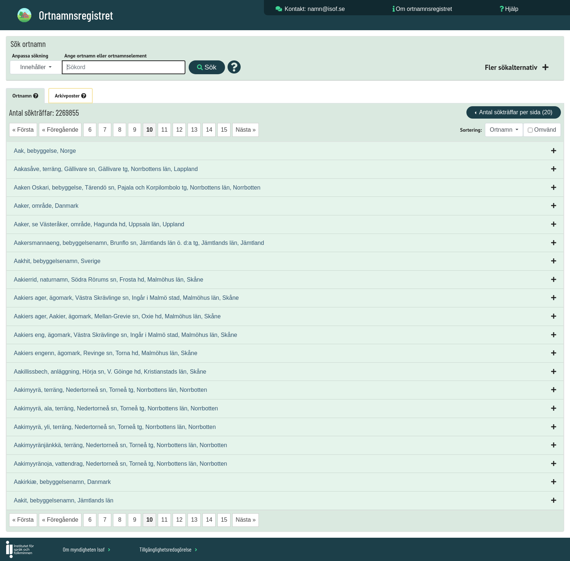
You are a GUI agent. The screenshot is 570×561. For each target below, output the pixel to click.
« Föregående (60, 130)
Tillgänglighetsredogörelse (168, 549)
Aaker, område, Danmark (46, 206)
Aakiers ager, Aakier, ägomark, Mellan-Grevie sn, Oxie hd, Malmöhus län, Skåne (117, 316)
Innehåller (34, 67)
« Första (23, 130)
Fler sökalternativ (512, 67)
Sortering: (471, 130)
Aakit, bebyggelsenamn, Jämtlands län (63, 500)
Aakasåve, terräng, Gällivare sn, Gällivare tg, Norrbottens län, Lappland (106, 169)
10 (149, 130)
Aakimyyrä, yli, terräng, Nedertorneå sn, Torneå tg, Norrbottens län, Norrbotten (115, 427)
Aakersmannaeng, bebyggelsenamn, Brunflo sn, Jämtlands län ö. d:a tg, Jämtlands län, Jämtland (139, 243)
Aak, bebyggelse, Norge (45, 151)
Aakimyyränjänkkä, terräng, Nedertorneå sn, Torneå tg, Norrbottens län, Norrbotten (120, 445)
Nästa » (246, 130)
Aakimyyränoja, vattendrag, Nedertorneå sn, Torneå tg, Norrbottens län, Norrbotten (120, 464)
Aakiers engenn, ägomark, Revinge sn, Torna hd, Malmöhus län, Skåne (105, 353)
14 (209, 130)
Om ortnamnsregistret (424, 9)
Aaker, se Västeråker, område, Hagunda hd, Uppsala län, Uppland (99, 224)
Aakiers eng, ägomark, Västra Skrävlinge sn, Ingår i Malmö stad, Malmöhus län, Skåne (125, 335)
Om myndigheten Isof (87, 549)
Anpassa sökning (30, 55)
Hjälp (511, 9)
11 (164, 130)
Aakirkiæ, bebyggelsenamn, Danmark (62, 482)
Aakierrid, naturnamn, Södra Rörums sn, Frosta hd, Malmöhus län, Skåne (108, 279)
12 (179, 130)
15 (224, 130)
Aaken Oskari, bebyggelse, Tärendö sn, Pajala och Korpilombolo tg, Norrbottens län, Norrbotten (137, 187)
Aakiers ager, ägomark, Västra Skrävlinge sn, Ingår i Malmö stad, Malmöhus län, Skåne (126, 298)
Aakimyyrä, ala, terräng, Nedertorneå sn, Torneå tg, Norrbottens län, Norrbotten (116, 408)
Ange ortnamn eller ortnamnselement (105, 55)
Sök (206, 67)
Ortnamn (25, 95)
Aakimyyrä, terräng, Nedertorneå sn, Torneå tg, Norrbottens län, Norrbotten (110, 390)
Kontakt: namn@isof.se (315, 9)
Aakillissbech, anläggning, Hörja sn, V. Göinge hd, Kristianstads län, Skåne (110, 372)
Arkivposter (70, 95)
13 (194, 130)
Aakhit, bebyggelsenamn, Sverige (57, 261)
